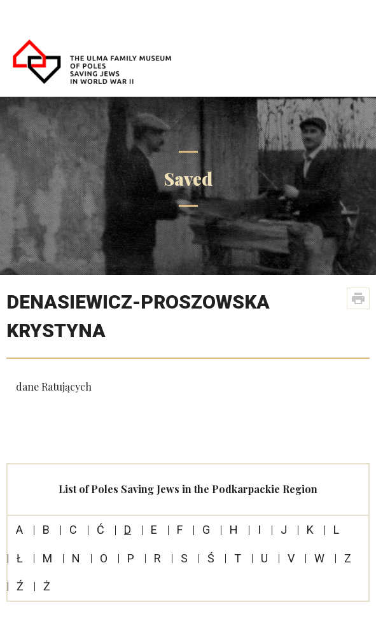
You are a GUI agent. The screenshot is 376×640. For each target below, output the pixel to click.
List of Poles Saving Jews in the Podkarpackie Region (188, 489)
